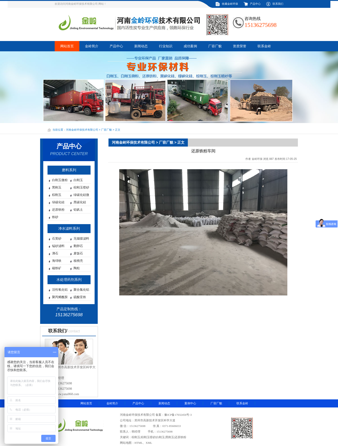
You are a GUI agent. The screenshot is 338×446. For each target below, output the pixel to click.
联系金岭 (264, 46)
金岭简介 (91, 46)
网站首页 (67, 46)
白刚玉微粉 (60, 180)
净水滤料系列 (69, 228)
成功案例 (190, 46)
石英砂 (56, 238)
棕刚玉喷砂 (81, 187)
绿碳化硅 (58, 202)
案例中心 (190, 403)
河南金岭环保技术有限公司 (82, 129)
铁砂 (55, 217)
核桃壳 (78, 260)
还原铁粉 (58, 209)
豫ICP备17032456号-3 (178, 414)
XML (149, 442)
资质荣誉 (239, 46)
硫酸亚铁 (80, 297)
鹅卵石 (78, 246)
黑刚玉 (56, 187)
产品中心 (255, 3)
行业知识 (165, 46)
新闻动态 (141, 46)
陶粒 (77, 268)
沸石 (55, 253)
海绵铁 (56, 260)
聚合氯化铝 (81, 289)
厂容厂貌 (215, 46)
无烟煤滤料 (81, 238)
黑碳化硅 (80, 202)
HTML (138, 442)
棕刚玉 (56, 195)
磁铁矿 (56, 268)
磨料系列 (69, 170)
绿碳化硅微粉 (81, 196)
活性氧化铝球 (60, 291)
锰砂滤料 (58, 246)
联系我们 (278, 3)
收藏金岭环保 (230, 3)
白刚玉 (78, 180)
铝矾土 (78, 209)
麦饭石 (78, 253)
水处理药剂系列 (69, 279)
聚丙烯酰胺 (60, 297)
